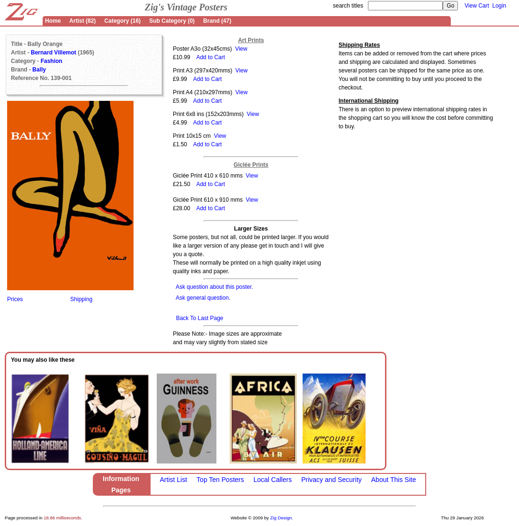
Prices (15, 299)
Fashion (52, 61)
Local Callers (272, 479)
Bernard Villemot (53, 52)
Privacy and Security (331, 479)
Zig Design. (282, 517)
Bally (39, 69)
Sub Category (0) (172, 21)
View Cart (477, 5)
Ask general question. (203, 297)
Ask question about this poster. (214, 287)
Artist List (174, 479)
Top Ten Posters (220, 479)
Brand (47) (217, 21)
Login (499, 5)
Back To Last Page (200, 318)
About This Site (393, 479)
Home (53, 21)
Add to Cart (210, 57)
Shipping (81, 299)
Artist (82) (82, 21)
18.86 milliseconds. (63, 517)
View (241, 48)
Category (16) (122, 21)
